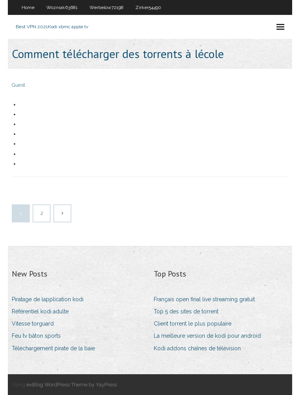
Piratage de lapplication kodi (48, 299)
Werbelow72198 (106, 7)
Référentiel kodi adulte (40, 311)
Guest (18, 85)
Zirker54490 (148, 7)
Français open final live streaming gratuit (204, 299)
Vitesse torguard (33, 323)
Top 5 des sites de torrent (186, 311)
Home (28, 7)
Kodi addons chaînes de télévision (197, 348)
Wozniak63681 (62, 7)
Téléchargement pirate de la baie (53, 348)
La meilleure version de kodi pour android (207, 336)
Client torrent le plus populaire (192, 323)
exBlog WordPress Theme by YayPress (72, 385)
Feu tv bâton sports (36, 336)
